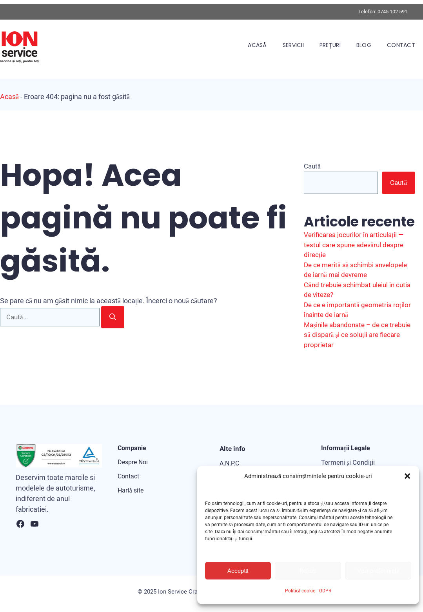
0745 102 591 (392, 11)
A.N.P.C (229, 463)
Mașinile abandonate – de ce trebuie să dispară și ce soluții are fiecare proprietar (357, 335)
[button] (407, 476)
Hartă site (130, 490)
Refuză (308, 570)
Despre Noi (133, 462)
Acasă (257, 45)
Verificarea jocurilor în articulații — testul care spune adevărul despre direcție (353, 245)
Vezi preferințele (378, 570)
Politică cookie (300, 591)
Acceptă (238, 570)
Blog (363, 45)
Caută (312, 166)
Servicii (293, 45)
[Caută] (112, 317)
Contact (401, 45)
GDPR (325, 591)
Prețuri (330, 45)
